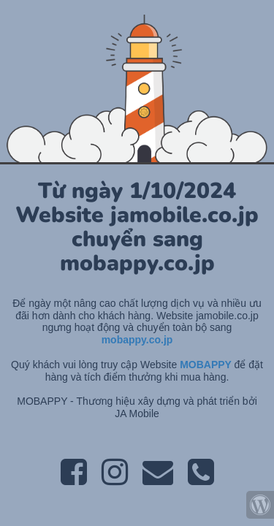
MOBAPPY (207, 364)
